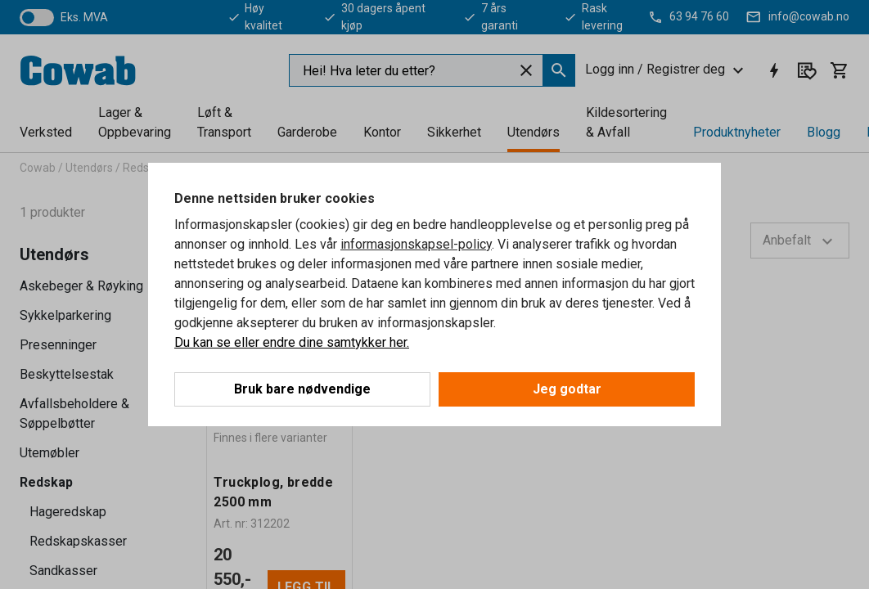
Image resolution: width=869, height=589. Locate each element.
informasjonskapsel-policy (416, 244)
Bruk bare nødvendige (302, 389)
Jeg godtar (567, 389)
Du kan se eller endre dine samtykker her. (291, 342)
